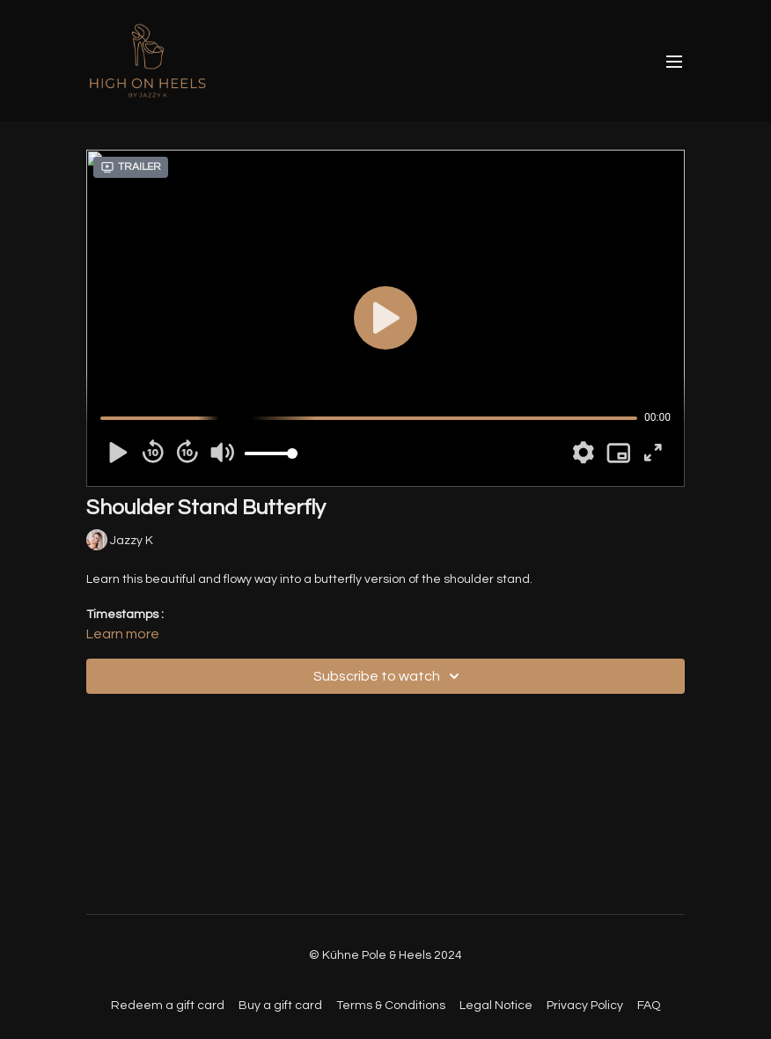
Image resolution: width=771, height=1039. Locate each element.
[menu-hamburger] (674, 61)
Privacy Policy (585, 1005)
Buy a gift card (280, 1005)
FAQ (648, 1005)
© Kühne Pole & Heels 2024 (385, 955)
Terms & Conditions (390, 1005)
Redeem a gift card (167, 1005)
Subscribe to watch (389, 676)
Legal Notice (495, 1005)
